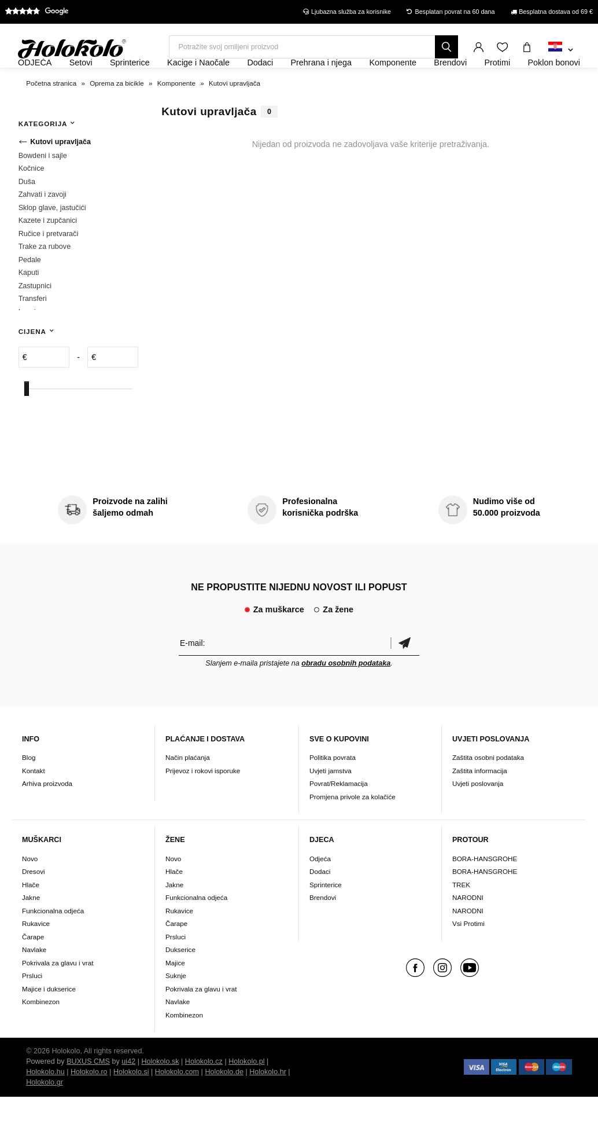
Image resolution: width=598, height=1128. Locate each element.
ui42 (128, 1093)
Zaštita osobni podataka (488, 789)
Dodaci (319, 902)
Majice (175, 994)
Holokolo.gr (44, 1113)
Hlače (30, 916)
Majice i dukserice (49, 1020)
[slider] (26, 420)
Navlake (34, 980)
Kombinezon (41, 1033)
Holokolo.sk (160, 1093)
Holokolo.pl (246, 1093)
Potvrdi (404, 674)
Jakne (31, 928)
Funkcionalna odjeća (53, 942)
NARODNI (467, 928)
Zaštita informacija (479, 802)
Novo (30, 890)
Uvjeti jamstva (330, 802)
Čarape (33, 968)
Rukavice (36, 954)
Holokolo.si (131, 1103)
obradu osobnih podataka (345, 694)
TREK (461, 916)
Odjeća (320, 890)
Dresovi (33, 902)
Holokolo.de (224, 1103)
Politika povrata (332, 789)
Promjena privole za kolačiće (352, 828)
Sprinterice (325, 916)
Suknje (175, 1007)
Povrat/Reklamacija (338, 815)
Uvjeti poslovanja (477, 815)
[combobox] (560, 50)
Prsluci (32, 1007)
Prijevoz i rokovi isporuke (202, 802)
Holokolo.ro (89, 1103)
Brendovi (322, 928)
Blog (28, 789)
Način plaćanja (187, 789)
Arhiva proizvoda (47, 815)
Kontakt (33, 802)
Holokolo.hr (267, 1103)
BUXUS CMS (88, 1093)
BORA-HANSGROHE (484, 890)
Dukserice (180, 980)
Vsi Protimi (468, 954)
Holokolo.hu (45, 1103)
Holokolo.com (177, 1103)
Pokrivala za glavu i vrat (57, 994)
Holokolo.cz (204, 1093)
